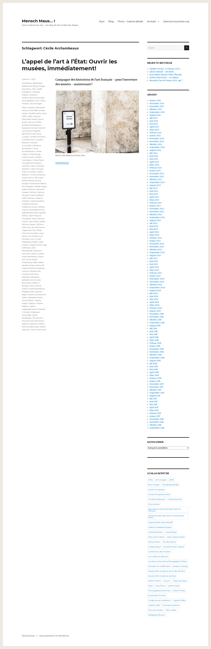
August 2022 (155, 220)
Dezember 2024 (157, 138)
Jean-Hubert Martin (176, 537)
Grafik (39, 89)
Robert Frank (179, 590)
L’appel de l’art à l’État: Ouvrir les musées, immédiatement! (69, 65)
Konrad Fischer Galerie (174, 547)
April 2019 (154, 337)
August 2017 (155, 396)
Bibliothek (37, 83)
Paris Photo (160, 586)
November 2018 (157, 352)
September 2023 (157, 182)
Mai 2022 (154, 229)
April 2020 (154, 302)
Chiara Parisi (38, 160)
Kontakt (151, 21)
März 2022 (154, 235)
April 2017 (154, 407)
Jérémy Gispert (29, 224)
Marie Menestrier (29, 256)
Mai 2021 (154, 264)
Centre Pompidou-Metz (159, 494)
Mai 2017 (153, 404)
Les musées (33, 236)
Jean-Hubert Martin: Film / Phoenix (166, 74)
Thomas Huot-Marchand (33, 321)
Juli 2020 (154, 293)
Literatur (36, 92)
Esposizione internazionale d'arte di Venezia (164, 510)
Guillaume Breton (30, 204)
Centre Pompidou (156, 489)
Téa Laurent (37, 318)
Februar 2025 (156, 133)
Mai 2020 (154, 299)
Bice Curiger (154, 485)
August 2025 (155, 115)
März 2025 (154, 130)
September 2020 (157, 287)
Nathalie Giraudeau (30, 277)
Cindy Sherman (175, 499)
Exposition (26, 89)
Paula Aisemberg (36, 289)
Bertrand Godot (29, 134)
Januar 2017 (155, 416)
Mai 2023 (154, 194)
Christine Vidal (28, 166)
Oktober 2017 (155, 390)
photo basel (173, 586)
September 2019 (157, 323)
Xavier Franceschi (38, 329)
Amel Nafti (33, 110)
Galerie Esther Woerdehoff (160, 522)
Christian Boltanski (156, 499)
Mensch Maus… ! (38, 21)
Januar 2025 (155, 135)
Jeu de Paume (38, 227)
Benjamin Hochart (30, 128)
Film (34, 89)
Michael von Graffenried (159, 566)
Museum (33, 95)
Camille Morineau (37, 137)
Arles (150, 480)
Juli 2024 (154, 153)
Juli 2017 (153, 399)
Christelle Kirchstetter (32, 163)
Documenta (153, 504)
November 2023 (157, 176)
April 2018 (154, 372)
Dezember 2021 (157, 244)
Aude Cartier (37, 119)
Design (41, 86)
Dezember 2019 (157, 314)
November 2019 (156, 317)
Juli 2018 (153, 363)
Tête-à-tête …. (172, 610)
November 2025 (157, 106)
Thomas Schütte (155, 610)
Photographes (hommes (159, 590)
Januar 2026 (155, 100)
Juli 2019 (153, 328)
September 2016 (157, 428)
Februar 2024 (156, 168)
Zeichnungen (36, 103)
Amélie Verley (35, 113)
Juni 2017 (153, 401)
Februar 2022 (156, 238)
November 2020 (157, 282)
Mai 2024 (154, 159)
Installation (26, 92)
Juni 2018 (154, 366)
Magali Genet (36, 245)
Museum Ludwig (180, 566)
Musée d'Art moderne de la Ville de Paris (166, 571)
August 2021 (155, 255)
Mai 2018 (154, 369)
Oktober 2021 (156, 249)
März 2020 (154, 305)
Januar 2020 (155, 311)
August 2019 (155, 325)
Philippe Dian (28, 291)
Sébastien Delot (35, 297)
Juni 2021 (154, 261)
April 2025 (154, 127)
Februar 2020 (156, 308)
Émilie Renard (28, 180)
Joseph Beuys (154, 547)
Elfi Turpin (39, 177)
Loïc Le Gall (36, 239)
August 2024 (155, 150)
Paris (32, 286)
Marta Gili (40, 265)
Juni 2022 (154, 226)
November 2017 (156, 387)
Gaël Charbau (28, 198)
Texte (42, 101)
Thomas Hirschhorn (171, 605)
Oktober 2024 (156, 144)
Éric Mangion (28, 186)
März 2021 (154, 270)
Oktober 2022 (156, 214)
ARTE (171, 480)
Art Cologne (161, 480)
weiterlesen (62, 162)
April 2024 (154, 162)
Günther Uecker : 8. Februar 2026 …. (166, 69)
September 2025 (157, 112)
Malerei (25, 95)
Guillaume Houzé (29, 207)
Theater (25, 103)
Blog (111, 21)
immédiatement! (36, 210)
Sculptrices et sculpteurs (159, 600)
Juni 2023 (154, 191)
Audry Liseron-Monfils (31, 122)
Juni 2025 (154, 121)
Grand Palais (171, 532)
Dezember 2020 (157, 279)
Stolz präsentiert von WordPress (54, 636)
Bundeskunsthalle (171, 485)
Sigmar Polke (179, 600)
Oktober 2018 (156, 355)
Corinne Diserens (37, 175)
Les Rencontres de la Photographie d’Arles (167, 561)
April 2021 (154, 267)
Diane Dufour (28, 177)
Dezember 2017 (156, 384)
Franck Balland (36, 195)
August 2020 (155, 290)
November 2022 (157, 211)
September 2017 (157, 393)
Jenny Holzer (154, 542)
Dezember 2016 (157, 419)
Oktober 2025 (156, 109)
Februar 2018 (155, 378)
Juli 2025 (153, 118)
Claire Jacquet (36, 169)
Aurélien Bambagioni (31, 125)
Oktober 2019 (155, 320)
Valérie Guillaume (30, 324)
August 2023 (155, 185)
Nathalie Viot (27, 280)
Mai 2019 (153, 334)
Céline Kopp (35, 154)
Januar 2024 (155, 171)
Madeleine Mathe (30, 242)
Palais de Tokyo (180, 581)
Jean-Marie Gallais (37, 221)
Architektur (27, 83)
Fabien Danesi (28, 189)
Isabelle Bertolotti (30, 213)
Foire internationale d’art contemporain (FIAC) (166, 517)
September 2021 (157, 252)
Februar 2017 (155, 413)
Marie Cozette (37, 253)
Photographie (28, 101)
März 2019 (154, 340)
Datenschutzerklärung (176, 21)
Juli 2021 (153, 258)
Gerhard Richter (155, 532)
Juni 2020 (154, 296)
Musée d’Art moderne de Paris (162, 576)
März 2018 (154, 375)
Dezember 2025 (157, 103)
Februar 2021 (156, 273)
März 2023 (154, 200)
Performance (28, 98)
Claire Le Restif (28, 172)
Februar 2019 (155, 343)
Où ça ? (166, 581)
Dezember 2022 (157, 209)
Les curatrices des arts (158, 556)
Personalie (39, 98)
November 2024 (157, 141)
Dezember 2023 (157, 173)
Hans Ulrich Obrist (156, 537)
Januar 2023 (155, 206)
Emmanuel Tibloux (38, 183)
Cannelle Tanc (28, 139)
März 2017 (154, 410)
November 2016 (156, 422)
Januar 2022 (155, 241)
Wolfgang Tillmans (156, 615)
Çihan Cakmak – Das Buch (162, 72)
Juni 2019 (154, 331)
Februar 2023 (156, 203)
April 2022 (154, 232)
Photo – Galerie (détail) (130, 21)
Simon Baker (28, 300)
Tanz (37, 101)
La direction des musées (159, 551)
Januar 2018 (155, 381)
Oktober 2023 (156, 179)
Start (102, 21)
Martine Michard (29, 268)
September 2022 (157, 217)
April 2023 (154, 197)
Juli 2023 (153, 188)
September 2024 (157, 147)
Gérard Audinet (37, 201)
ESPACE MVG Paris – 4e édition (164, 77)
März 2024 (154, 165)
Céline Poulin (28, 157)
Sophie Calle (154, 605)
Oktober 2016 (155, 425)
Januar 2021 (155, 276)
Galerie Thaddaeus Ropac (160, 527)
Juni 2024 (154, 156)
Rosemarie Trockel (156, 595)
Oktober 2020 (156, 285)
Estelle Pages (40, 186)
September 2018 (157, 358)
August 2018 (155, 361)
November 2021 (157, 247)
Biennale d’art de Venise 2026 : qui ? (166, 80)
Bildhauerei (27, 86)
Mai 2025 (154, 124)
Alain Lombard (28, 107)
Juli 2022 (153, 223)
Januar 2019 (155, 346)
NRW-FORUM (154, 581)
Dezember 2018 (157, 349)
